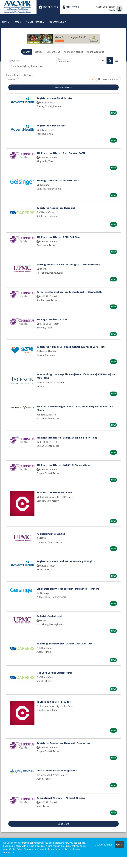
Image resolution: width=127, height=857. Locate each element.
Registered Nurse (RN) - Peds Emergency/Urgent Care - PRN (71, 346)
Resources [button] (56, 21)
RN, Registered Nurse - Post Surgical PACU (61, 153)
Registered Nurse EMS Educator (55, 98)
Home (5, 21)
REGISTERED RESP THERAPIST (54, 701)
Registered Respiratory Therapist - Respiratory (63, 743)
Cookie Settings (103, 844)
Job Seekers (48, 7)
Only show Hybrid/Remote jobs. (28, 66)
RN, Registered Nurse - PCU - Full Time (58, 237)
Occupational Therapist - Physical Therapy (61, 797)
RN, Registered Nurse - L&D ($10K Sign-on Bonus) (65, 465)
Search (26, 51)
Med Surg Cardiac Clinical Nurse (54, 672)
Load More (63, 823)
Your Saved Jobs (95, 51)
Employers (71, 7)
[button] (116, 60)
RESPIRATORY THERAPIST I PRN (54, 492)
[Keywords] (32, 60)
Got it (119, 844)
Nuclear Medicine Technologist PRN (57, 770)
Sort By (11, 79)
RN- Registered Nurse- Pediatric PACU (58, 180)
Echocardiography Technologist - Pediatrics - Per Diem (68, 588)
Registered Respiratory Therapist (56, 207)
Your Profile (35, 21)
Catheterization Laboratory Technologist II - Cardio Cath (69, 291)
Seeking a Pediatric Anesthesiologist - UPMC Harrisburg (68, 264)
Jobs (17, 21)
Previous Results (64, 87)
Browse (38, 51)
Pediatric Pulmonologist (51, 533)
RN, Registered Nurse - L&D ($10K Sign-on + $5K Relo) (67, 437)
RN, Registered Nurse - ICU (52, 319)
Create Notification (108, 79)
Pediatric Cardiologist (49, 616)
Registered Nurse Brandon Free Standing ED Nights (66, 561)
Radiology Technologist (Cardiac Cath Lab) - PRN (65, 643)
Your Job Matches (73, 51)
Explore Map (53, 51)
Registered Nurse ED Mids (51, 125)
